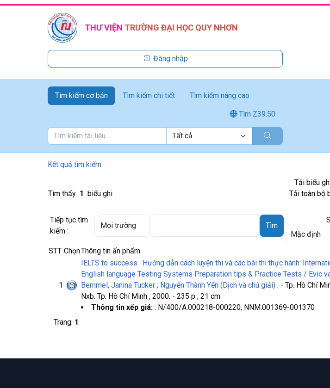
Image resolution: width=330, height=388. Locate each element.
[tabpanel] (165, 136)
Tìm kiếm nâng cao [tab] (219, 95)
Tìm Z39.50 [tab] (252, 114)
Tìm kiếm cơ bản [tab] (81, 95)
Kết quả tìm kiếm (74, 164)
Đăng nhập (165, 58)
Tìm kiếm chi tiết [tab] (149, 95)
